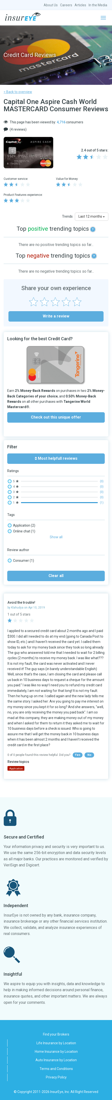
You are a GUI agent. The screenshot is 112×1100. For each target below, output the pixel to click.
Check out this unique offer (56, 417)
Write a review (56, 316)
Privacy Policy (56, 1077)
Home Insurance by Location (56, 1051)
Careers (66, 5)
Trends (67, 216)
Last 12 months (91, 216)
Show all (56, 537)
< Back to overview (18, 92)
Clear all (56, 575)
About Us (51, 5)
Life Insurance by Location (56, 1043)
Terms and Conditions (56, 1069)
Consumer (21, 560)
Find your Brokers (56, 1034)
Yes (77, 755)
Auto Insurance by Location (56, 1060)
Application (21, 525)
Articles (80, 5)
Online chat (21, 531)
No (89, 755)
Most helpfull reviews (56, 458)
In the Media (98, 5)
